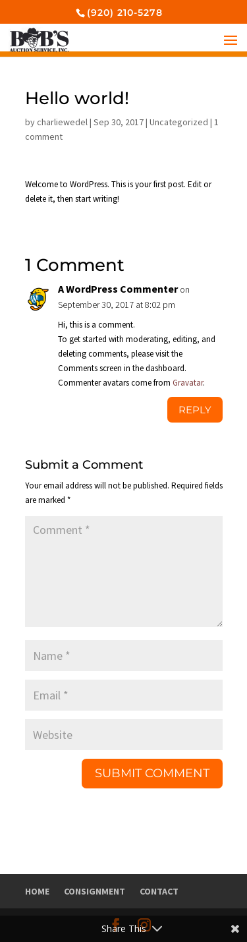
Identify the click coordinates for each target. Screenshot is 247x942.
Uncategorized (179, 122)
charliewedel (62, 122)
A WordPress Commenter (118, 288)
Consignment (94, 891)
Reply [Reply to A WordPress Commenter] (194, 409)
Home (37, 891)
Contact (159, 891)
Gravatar (188, 382)
